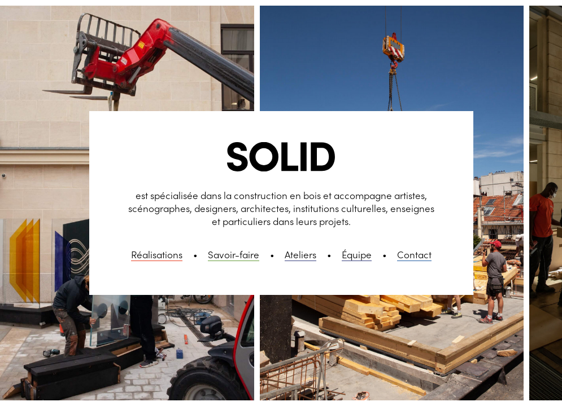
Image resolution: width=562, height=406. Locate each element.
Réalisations (156, 254)
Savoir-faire (233, 254)
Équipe (357, 254)
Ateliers (300, 254)
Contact (414, 254)
